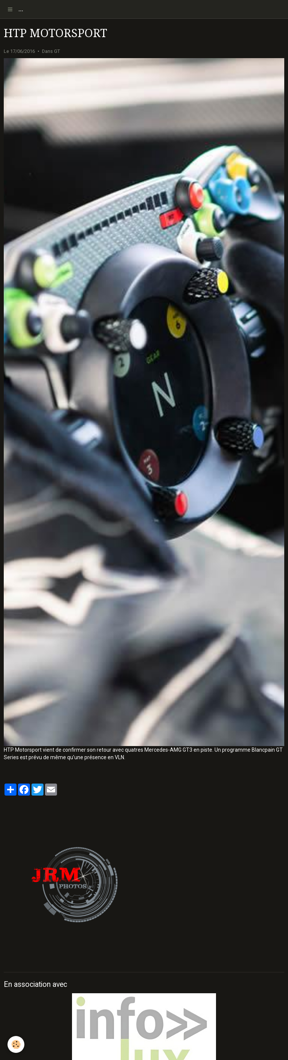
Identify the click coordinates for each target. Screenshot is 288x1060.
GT (57, 51)
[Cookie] (16, 1044)
